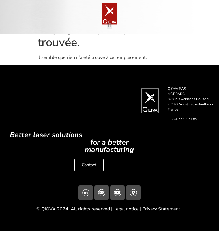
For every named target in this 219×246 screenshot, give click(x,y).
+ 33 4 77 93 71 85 (182, 133)
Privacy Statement (162, 224)
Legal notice (126, 224)
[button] (109, 24)
